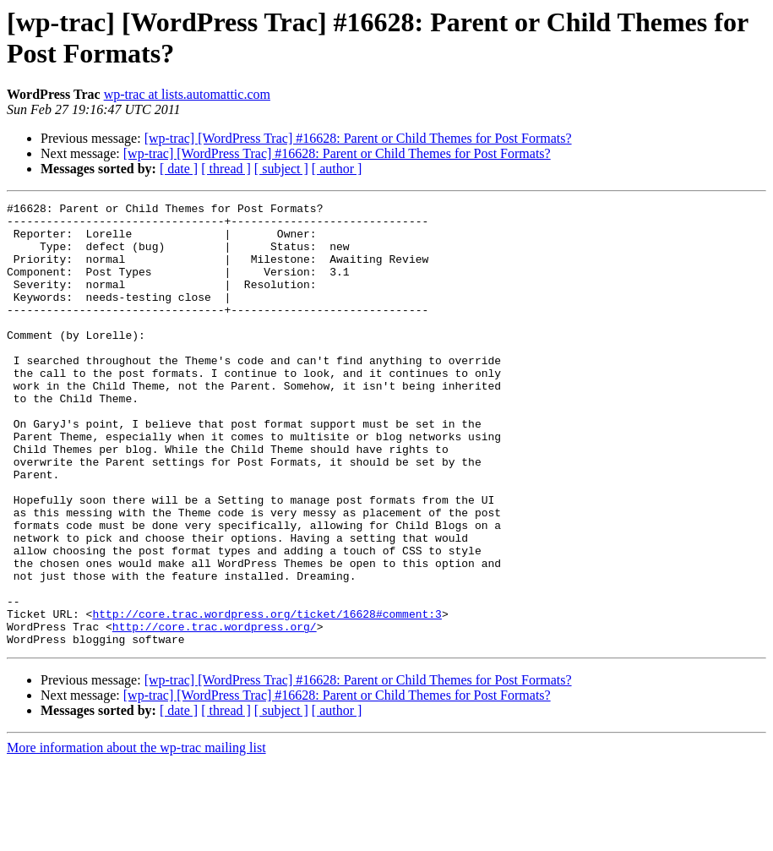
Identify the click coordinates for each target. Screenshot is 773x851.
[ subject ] (281, 168)
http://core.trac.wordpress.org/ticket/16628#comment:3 (266, 697)
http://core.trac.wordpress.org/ (214, 712)
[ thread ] (226, 168)
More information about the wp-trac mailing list (136, 836)
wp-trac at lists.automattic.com (187, 94)
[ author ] (337, 168)
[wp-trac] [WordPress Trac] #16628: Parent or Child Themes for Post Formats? (358, 138)
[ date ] (179, 168)
